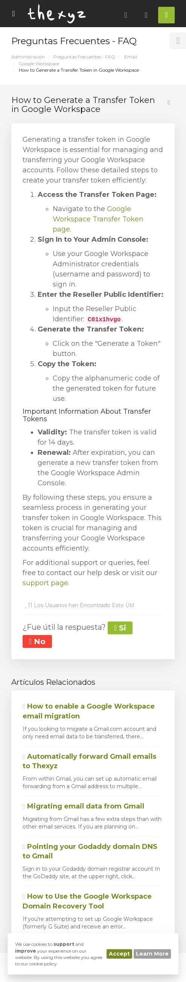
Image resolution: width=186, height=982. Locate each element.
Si (120, 627)
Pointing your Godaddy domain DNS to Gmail (90, 851)
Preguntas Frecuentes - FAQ (84, 57)
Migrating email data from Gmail (83, 806)
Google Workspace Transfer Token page (98, 219)
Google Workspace (39, 63)
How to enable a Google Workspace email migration (89, 711)
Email (130, 57)
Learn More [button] (152, 953)
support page (45, 583)
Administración (28, 57)
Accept (119, 953)
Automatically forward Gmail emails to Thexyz (89, 761)
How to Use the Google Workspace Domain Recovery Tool (87, 901)
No (37, 641)
